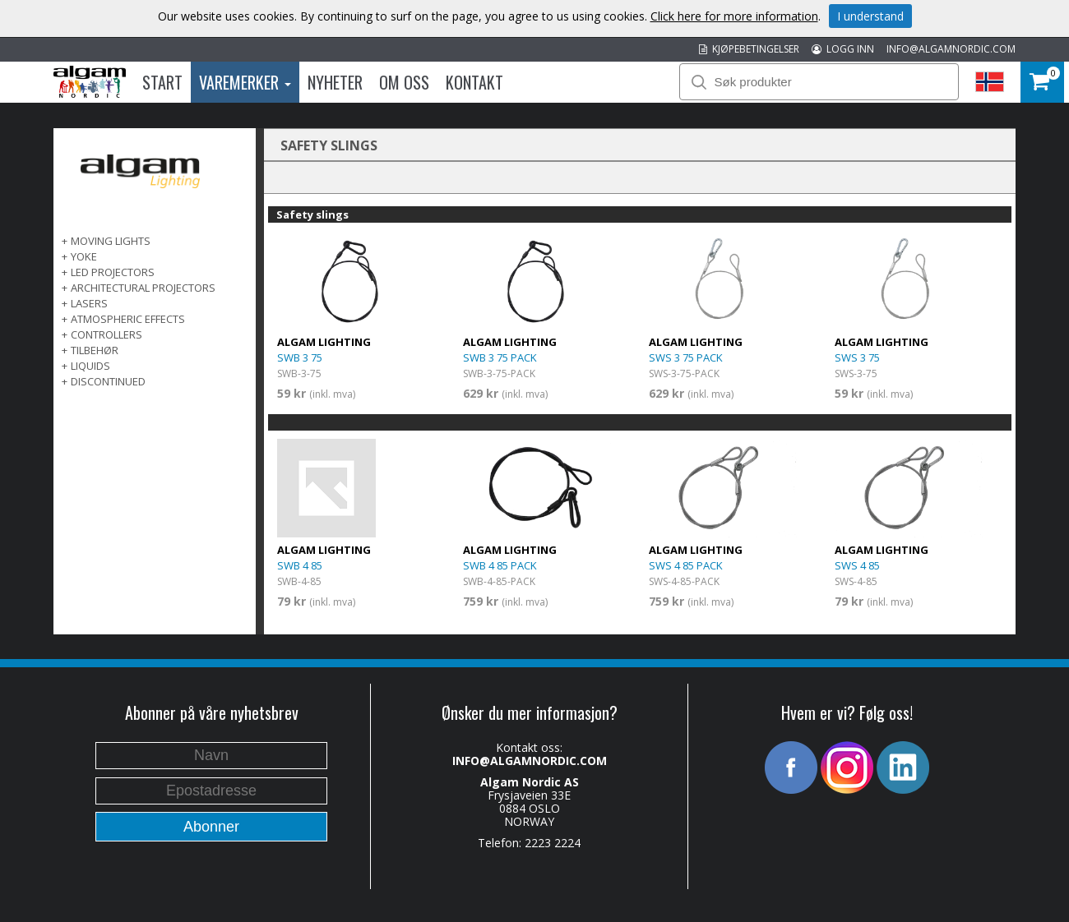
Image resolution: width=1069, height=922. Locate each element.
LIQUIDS (90, 365)
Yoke (84, 256)
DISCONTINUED (108, 381)
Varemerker (245, 82)
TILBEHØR (94, 350)
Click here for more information (734, 16)
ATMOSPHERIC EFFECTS (128, 318)
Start (162, 82)
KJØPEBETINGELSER (749, 49)
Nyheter (335, 82)
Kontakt (474, 82)
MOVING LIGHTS (110, 240)
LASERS (89, 303)
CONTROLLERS (106, 334)
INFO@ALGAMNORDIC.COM (951, 49)
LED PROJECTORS (113, 272)
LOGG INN (843, 49)
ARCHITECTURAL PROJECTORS (143, 287)
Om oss (404, 82)
